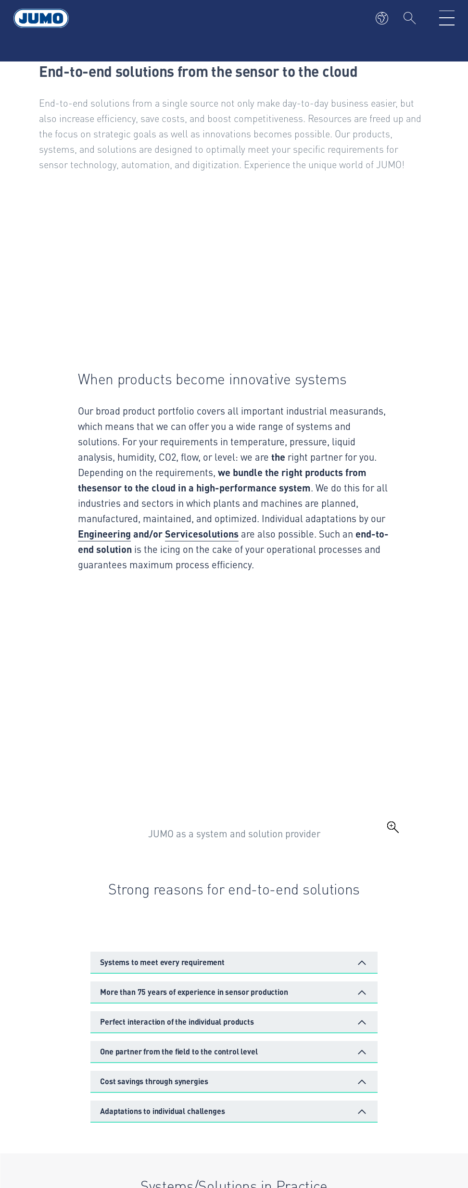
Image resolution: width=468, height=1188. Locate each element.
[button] (234, 963)
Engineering (104, 533)
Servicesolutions (202, 533)
